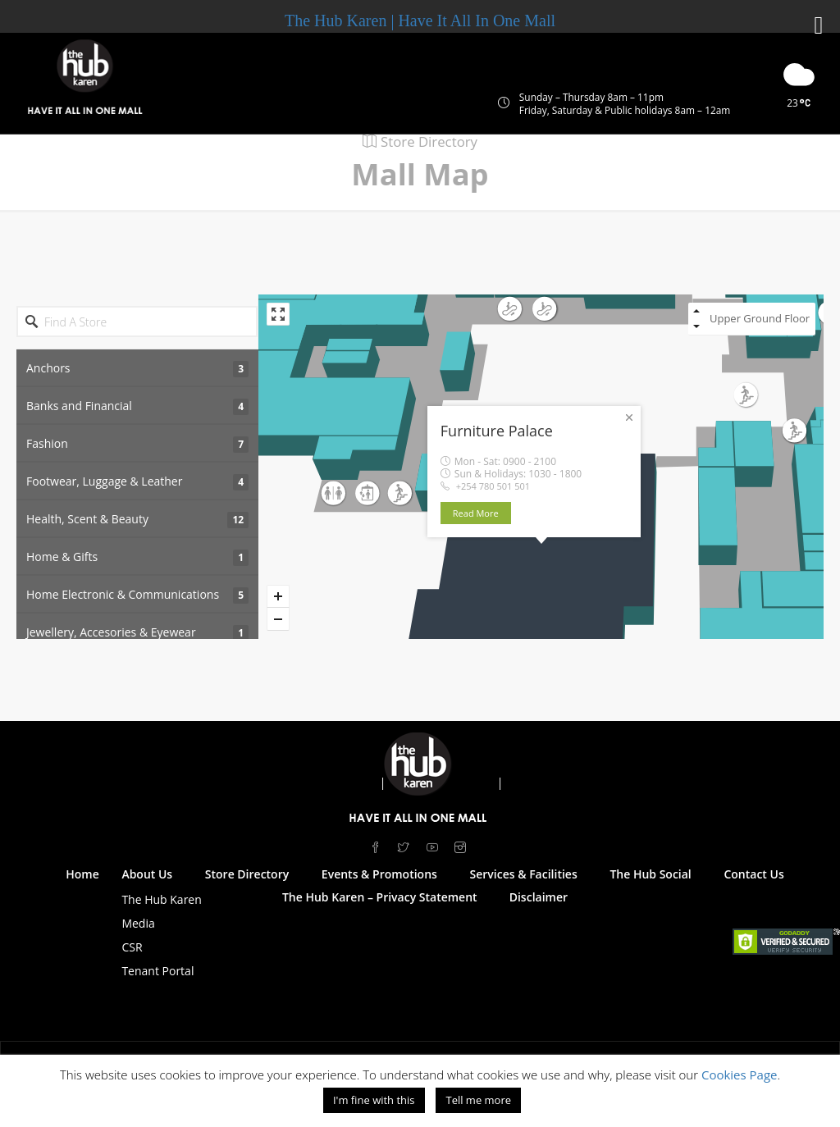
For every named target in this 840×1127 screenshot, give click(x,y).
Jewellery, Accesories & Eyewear (137, 632)
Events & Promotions (379, 874)
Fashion (137, 444)
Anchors (137, 368)
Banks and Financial (137, 406)
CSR (131, 947)
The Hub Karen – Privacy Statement (379, 897)
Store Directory (247, 874)
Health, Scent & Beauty (137, 519)
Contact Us (753, 874)
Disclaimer (538, 897)
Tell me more (478, 1100)
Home (82, 874)
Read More (483, 513)
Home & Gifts (137, 557)
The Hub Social (650, 874)
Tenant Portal (157, 971)
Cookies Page (739, 1074)
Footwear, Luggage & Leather (137, 481)
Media (137, 923)
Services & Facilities (524, 874)
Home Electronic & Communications (137, 595)
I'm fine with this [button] (374, 1100)
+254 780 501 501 (492, 486)
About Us (146, 874)
